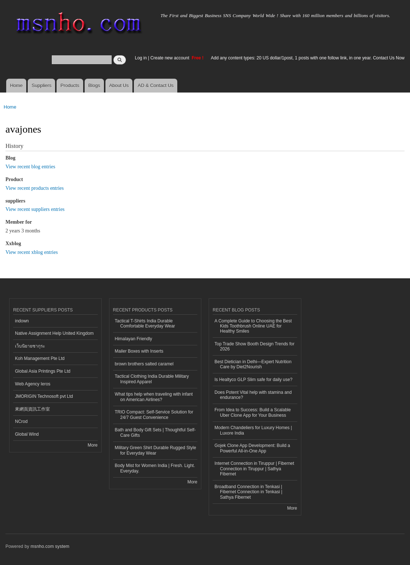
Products (70, 85)
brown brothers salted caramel (144, 363)
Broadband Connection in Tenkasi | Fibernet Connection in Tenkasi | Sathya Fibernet (248, 492)
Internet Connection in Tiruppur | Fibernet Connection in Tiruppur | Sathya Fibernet (254, 468)
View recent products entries (34, 188)
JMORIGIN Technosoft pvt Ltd (44, 396)
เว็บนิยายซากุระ (30, 346)
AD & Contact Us (156, 85)
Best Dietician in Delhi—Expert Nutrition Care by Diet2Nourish (252, 364)
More (92, 445)
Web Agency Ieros (32, 384)
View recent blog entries (30, 166)
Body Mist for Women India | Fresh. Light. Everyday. (155, 468)
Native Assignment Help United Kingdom (54, 333)
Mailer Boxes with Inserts (139, 351)
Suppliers (41, 85)
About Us (118, 85)
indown (22, 320)
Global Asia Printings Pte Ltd (42, 371)
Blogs (94, 85)
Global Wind (27, 434)
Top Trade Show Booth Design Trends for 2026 (254, 346)
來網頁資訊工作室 (32, 409)
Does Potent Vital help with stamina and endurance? (253, 395)
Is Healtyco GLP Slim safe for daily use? (253, 379)
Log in (141, 57)
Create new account (170, 57)
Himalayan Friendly (133, 338)
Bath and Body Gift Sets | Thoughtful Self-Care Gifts (155, 432)
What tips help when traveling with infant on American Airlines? (154, 397)
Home (16, 85)
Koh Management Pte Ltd (40, 358)
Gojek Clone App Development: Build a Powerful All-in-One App (252, 448)
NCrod (21, 421)
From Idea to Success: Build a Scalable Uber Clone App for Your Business (252, 412)
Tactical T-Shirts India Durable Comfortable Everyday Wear (145, 323)
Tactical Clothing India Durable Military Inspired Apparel (152, 379)
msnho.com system (50, 546)
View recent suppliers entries (35, 209)
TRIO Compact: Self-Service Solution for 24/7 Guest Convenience (154, 414)
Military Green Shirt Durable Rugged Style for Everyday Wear (155, 450)
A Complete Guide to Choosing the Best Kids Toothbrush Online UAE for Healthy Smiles (253, 326)
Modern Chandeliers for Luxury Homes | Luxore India (253, 430)
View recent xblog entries (31, 252)
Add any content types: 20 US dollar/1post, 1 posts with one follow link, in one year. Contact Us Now (308, 57)
